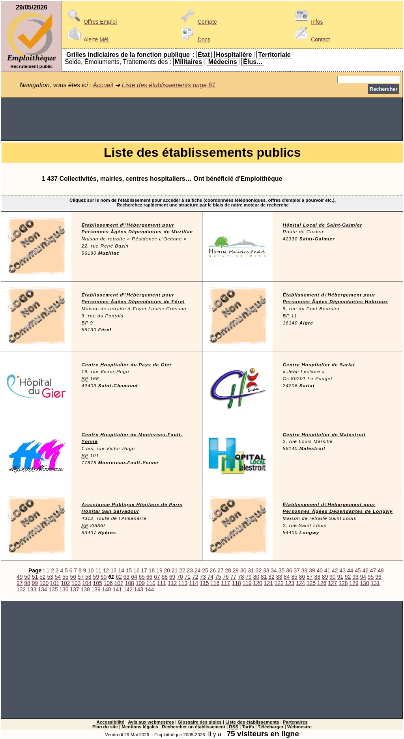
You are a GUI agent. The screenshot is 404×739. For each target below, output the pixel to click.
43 (342, 570)
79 (248, 577)
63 (126, 577)
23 (190, 570)
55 (65, 577)
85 (294, 577)
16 (136, 570)
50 (27, 577)
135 (53, 589)
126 (321, 583)
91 (340, 577)
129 (353, 583)
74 (210, 577)
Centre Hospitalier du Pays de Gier (127, 365)
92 (348, 577)
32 (259, 570)
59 (96, 577)
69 (172, 577)
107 (118, 583)
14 (121, 570)
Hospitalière (234, 54)
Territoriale (274, 54)
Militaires (188, 61)
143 (138, 589)
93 (355, 577)
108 (129, 583)
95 (371, 577)
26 (213, 570)
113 (182, 583)
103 (75, 583)
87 (309, 577)
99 (35, 583)
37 (296, 570)
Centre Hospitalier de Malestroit (324, 434)
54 (58, 577)
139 (96, 589)
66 (149, 577)
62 (119, 577)
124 (300, 583)
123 (289, 583)
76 (225, 577)
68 (165, 577)
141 (117, 589)
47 (373, 570)
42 (335, 570)
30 (243, 570)
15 (129, 570)
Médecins (222, 61)
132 (21, 589)
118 (236, 583)
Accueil (103, 85)
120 (257, 583)
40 (319, 570)
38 (304, 570)
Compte (198, 22)
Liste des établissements (252, 722)
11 (98, 570)
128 (343, 583)
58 (88, 577)
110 (150, 583)
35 (281, 570)
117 (225, 583)
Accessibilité (110, 722)
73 (203, 577)
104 (86, 583)
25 (205, 570)
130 (364, 583)
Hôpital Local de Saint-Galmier (323, 225)
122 (279, 583)
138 (85, 589)
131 (375, 583)
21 (175, 570)
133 (31, 589)
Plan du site (105, 726)
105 (97, 583)
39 (312, 570)
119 (247, 583)
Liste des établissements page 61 (168, 85)
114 (193, 583)
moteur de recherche (266, 205)
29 (236, 570)
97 (19, 583)
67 (157, 577)
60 (104, 577)
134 (42, 589)
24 (197, 570)
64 (134, 577)
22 (182, 570)
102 (65, 583)
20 (167, 570)
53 (50, 577)
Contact (311, 39)
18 (152, 570)
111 (161, 583)
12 (106, 570)
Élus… (253, 61)
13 (113, 570)
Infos (307, 22)
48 (380, 570)
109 (140, 583)
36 (289, 570)
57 (81, 577)
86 (302, 577)
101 (54, 583)
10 (91, 570)
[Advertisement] (202, 119)
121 (268, 583)
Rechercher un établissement (193, 726)
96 (378, 577)
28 (228, 570)
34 (274, 570)
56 (73, 577)
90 (332, 577)
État (203, 54)
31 (251, 570)
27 (220, 570)
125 (311, 583)
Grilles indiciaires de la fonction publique (128, 54)
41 (327, 570)
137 (74, 589)
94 (363, 577)
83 (279, 577)
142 (128, 589)
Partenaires (295, 722)
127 (332, 583)
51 (35, 577)
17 (144, 570)
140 (106, 589)
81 (264, 577)
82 (271, 577)
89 (325, 577)
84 (287, 577)
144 (149, 589)
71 (188, 577)
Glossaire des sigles (199, 722)
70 (180, 577)
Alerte (87, 39)
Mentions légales (140, 726)
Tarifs (248, 726)
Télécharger (270, 726)
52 (42, 577)
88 (317, 577)
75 (218, 577)
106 (108, 583)
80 (256, 577)
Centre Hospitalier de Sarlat (319, 365)
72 (195, 577)
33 (266, 570)
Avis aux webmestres (151, 722)
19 (159, 570)
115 (204, 583)
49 (19, 577)
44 (350, 570)
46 (365, 570)
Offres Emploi (91, 22)
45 (358, 570)
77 (233, 577)
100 (44, 583)
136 (63, 589)
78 (241, 577)
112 (172, 583)
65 (142, 577)
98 (27, 583)
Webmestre (299, 726)
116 (214, 583)
